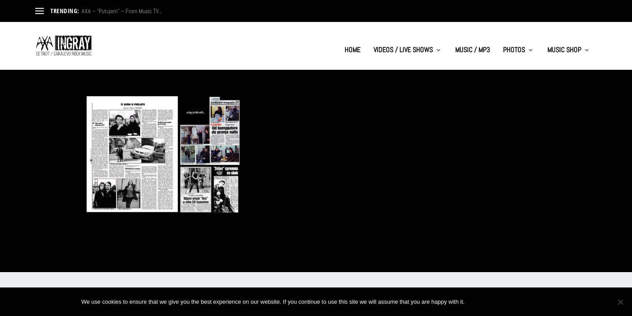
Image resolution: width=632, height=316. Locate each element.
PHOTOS (514, 42)
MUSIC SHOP (564, 42)
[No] (620, 302)
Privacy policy (522, 301)
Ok (478, 301)
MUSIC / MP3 (472, 42)
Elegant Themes (77, 261)
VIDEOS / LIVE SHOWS (403, 42)
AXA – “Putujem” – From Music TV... (122, 11)
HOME (352, 42)
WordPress (132, 261)
